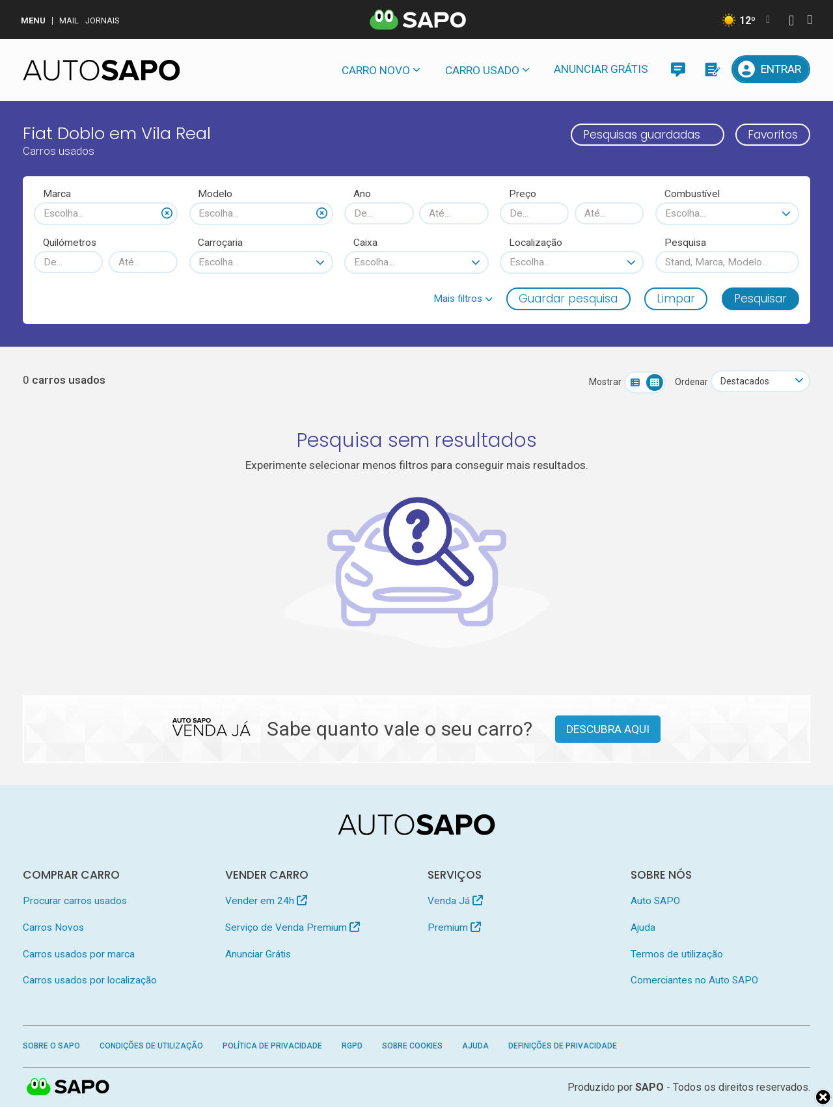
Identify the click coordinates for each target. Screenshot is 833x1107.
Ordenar (691, 382)
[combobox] (106, 213)
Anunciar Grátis (601, 68)
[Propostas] (712, 69)
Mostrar (605, 382)
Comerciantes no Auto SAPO (694, 980)
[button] (463, 298)
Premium (454, 927)
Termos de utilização (677, 954)
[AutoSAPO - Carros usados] (101, 70)
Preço (522, 194)
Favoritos (773, 134)
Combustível (692, 194)
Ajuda (643, 927)
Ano (362, 194)
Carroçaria (220, 242)
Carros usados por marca (79, 954)
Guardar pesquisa (568, 298)
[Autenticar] (791, 22)
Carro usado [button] (482, 70)
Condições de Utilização (151, 1045)
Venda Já (455, 901)
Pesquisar (760, 298)
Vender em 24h (266, 901)
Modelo (215, 194)
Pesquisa (685, 242)
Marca (57, 194)
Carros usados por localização (90, 980)
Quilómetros (69, 242)
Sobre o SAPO (51, 1045)
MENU (33, 20)
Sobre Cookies (412, 1045)
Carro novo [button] (376, 70)
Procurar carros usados (75, 901)
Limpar (676, 298)
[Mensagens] (678, 69)
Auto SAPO (655, 901)
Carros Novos (53, 927)
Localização (535, 242)
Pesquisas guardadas (641, 134)
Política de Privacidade (272, 1045)
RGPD (352, 1045)
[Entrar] (771, 69)
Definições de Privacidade (562, 1045)
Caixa (365, 242)
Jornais (102, 20)
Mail (69, 20)
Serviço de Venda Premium (292, 927)
